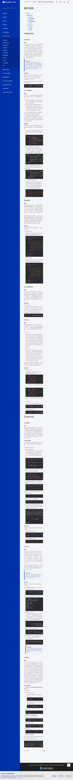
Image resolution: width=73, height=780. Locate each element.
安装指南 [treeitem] (9, 24)
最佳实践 (40, 2)
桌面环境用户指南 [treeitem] (9, 84)
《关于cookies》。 (20, 777)
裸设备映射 (30, 20)
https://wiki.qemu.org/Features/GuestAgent (34, 650)
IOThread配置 (31, 18)
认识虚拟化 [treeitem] (9, 40)
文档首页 (25, 2)
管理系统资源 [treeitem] (9, 55)
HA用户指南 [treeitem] (9, 88)
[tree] (10, 394)
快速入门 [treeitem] (9, 21)
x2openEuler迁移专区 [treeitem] (9, 92)
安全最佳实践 (29, 25)
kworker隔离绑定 (31, 21)
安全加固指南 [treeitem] (9, 32)
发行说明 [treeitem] (9, 17)
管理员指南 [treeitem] (9, 28)
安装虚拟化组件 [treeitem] (9, 42)
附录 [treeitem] (9, 65)
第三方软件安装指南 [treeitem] (9, 81)
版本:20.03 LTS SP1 (30, 2)
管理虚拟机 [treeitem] (9, 50)
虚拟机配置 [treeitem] (9, 47)
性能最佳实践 (29, 15)
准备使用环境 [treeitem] (9, 45)
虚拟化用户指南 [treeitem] (9, 36)
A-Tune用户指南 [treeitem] (9, 73)
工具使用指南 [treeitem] (9, 63)
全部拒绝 (61, 775)
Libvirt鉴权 (30, 27)
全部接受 (54, 775)
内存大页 (30, 23)
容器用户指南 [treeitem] (9, 69)
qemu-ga (30, 28)
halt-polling (30, 17)
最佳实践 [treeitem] (9, 60)
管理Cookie (68, 775)
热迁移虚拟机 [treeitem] (9, 52)
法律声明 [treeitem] (9, 13)
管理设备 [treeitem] (9, 58)
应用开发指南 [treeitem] (9, 77)
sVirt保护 (30, 29)
